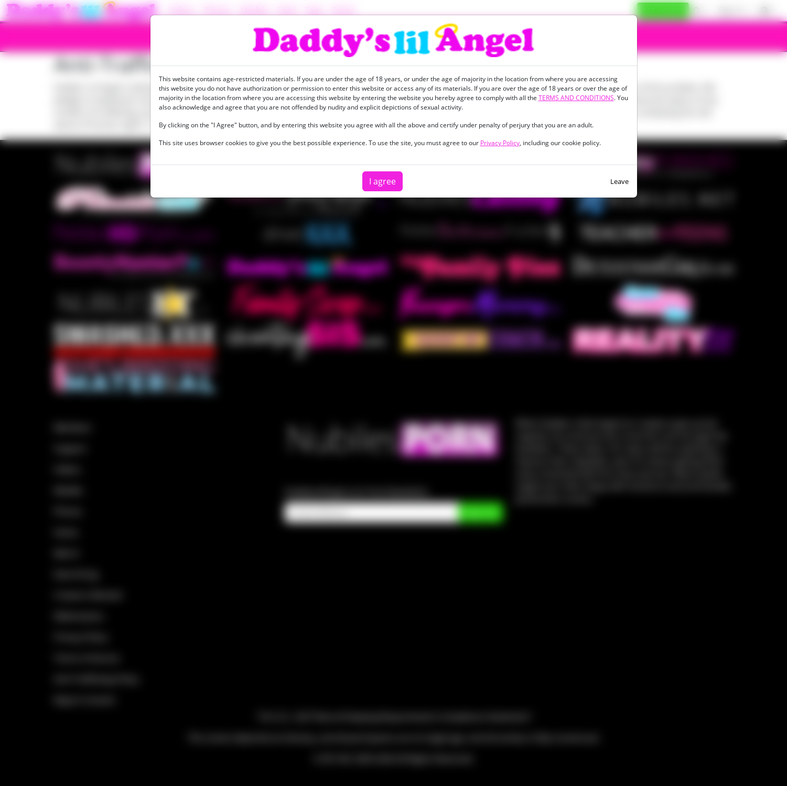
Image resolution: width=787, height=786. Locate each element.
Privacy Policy (500, 142)
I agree (382, 181)
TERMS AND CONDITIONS (576, 97)
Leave (619, 181)
